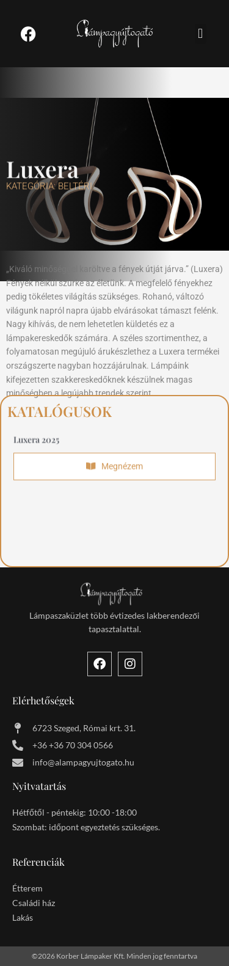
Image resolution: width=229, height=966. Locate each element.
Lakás (22, 917)
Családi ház (33, 903)
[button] (200, 34)
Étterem (27, 888)
